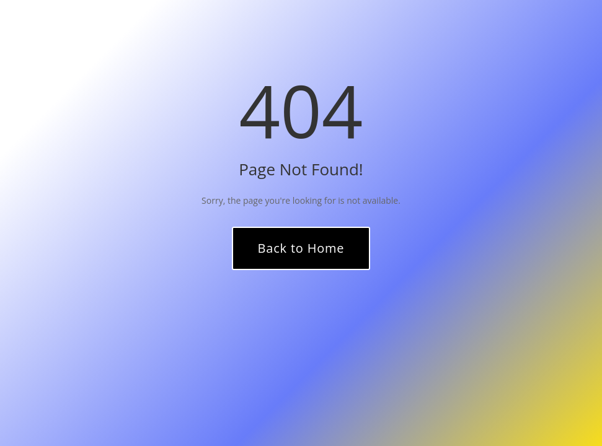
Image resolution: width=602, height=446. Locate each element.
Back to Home (301, 248)
